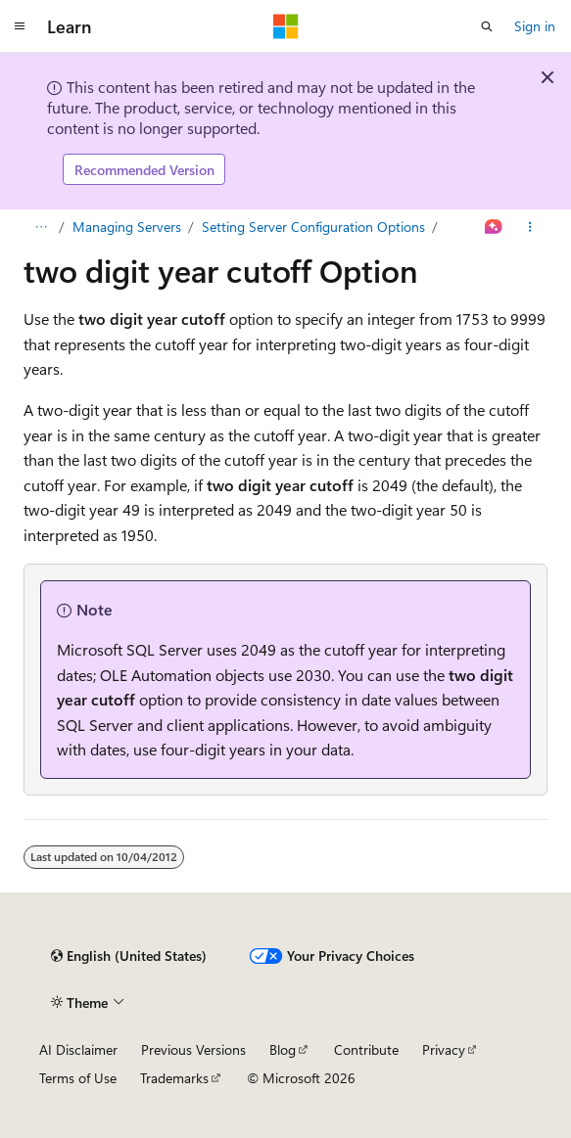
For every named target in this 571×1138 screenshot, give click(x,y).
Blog (282, 1049)
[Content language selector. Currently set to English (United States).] (128, 956)
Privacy (443, 1049)
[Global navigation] (19, 26)
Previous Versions (193, 1049)
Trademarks (174, 1078)
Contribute (366, 1049)
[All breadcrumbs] (41, 227)
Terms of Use (78, 1078)
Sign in (534, 26)
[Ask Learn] (494, 227)
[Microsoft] (286, 26)
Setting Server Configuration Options (313, 226)
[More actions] (530, 227)
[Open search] (486, 26)
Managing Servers (126, 226)
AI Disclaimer (78, 1049)
